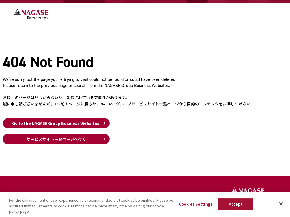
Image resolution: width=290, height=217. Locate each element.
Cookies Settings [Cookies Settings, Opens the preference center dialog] (195, 204)
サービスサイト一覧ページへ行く (56, 139)
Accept (236, 204)
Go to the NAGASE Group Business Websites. (56, 123)
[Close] (281, 204)
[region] (145, 204)
